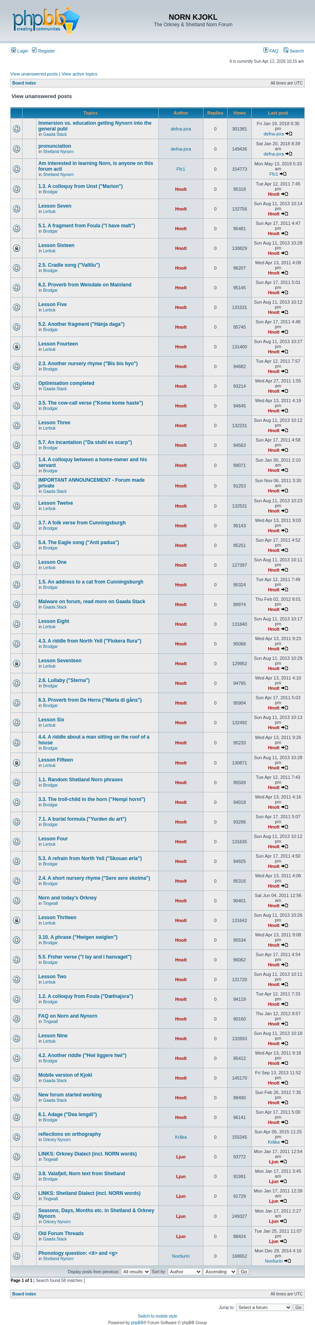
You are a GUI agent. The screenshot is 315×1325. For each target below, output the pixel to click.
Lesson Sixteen (56, 245)
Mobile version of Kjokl (65, 1075)
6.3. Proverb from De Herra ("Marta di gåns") (90, 700)
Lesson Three (54, 423)
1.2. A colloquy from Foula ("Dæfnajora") (85, 996)
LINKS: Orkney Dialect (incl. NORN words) (87, 1154)
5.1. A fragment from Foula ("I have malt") (86, 226)
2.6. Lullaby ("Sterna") (63, 680)
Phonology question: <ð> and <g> (77, 1253)
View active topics (79, 73)
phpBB (137, 1322)
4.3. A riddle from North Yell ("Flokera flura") (89, 641)
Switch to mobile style (157, 1316)
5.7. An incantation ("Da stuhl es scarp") (85, 442)
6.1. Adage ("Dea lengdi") (67, 1114)
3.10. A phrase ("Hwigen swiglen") (77, 937)
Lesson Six (51, 720)
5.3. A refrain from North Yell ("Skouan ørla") (90, 858)
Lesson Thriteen (57, 917)
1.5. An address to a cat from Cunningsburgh (90, 582)
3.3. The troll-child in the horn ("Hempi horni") (91, 799)
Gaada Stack (55, 134)
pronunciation (54, 146)
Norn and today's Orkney (67, 898)
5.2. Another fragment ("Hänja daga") (81, 324)
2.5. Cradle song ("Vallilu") (69, 265)
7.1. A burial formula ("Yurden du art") (82, 819)
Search (293, 50)
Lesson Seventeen (59, 661)
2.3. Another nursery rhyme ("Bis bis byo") (87, 363)
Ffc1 (180, 169)
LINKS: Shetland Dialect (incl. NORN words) (89, 1193)
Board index (24, 83)
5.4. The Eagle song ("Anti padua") (78, 542)
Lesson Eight (53, 621)
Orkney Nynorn (57, 1139)
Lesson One (52, 562)
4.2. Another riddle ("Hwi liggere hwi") (82, 1055)
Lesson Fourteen (58, 344)
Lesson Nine (52, 1036)
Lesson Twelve (55, 503)
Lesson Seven (54, 206)
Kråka (181, 1137)
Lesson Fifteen (55, 760)
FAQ (270, 50)
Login (19, 50)
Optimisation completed (66, 383)
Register (43, 50)
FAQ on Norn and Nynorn (67, 1016)
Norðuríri (181, 1256)
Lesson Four (53, 839)
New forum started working (70, 1095)
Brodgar (50, 192)
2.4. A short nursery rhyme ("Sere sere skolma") (94, 878)
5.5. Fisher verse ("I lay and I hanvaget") (84, 957)
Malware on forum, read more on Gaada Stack (91, 601)
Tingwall (50, 903)
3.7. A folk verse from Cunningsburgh (82, 523)
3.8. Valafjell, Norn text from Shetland (81, 1173)
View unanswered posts (34, 73)
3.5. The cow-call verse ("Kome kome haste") (90, 403)
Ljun (180, 1156)
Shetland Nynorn (58, 151)
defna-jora (181, 128)
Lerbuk (49, 211)
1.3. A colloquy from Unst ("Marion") (80, 186)
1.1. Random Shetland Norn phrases (80, 780)
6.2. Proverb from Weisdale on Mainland (84, 285)
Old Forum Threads (61, 1233)
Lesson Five (52, 304)
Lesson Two (52, 976)
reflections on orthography (69, 1134)
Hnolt (181, 189)
